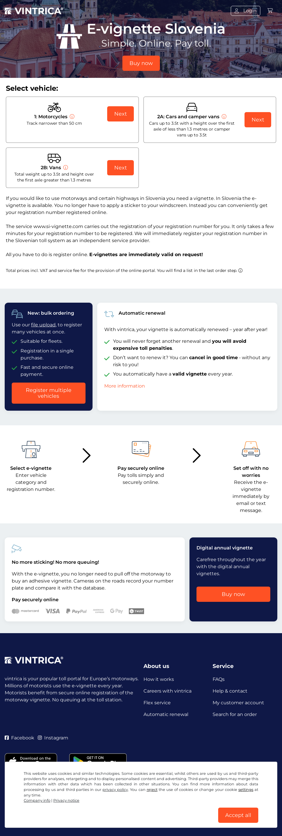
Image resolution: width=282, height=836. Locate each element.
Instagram (53, 738)
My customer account (238, 702)
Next (120, 114)
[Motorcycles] (71, 116)
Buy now (141, 63)
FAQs (219, 679)
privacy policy (115, 789)
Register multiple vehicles (48, 393)
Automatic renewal (165, 714)
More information (124, 386)
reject (152, 789)
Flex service (157, 702)
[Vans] (65, 167)
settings (245, 789)
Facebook (19, 738)
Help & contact (230, 691)
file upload (43, 325)
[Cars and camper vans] (223, 116)
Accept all (238, 815)
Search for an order (235, 714)
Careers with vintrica (167, 691)
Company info (37, 800)
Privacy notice (66, 800)
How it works (158, 679)
